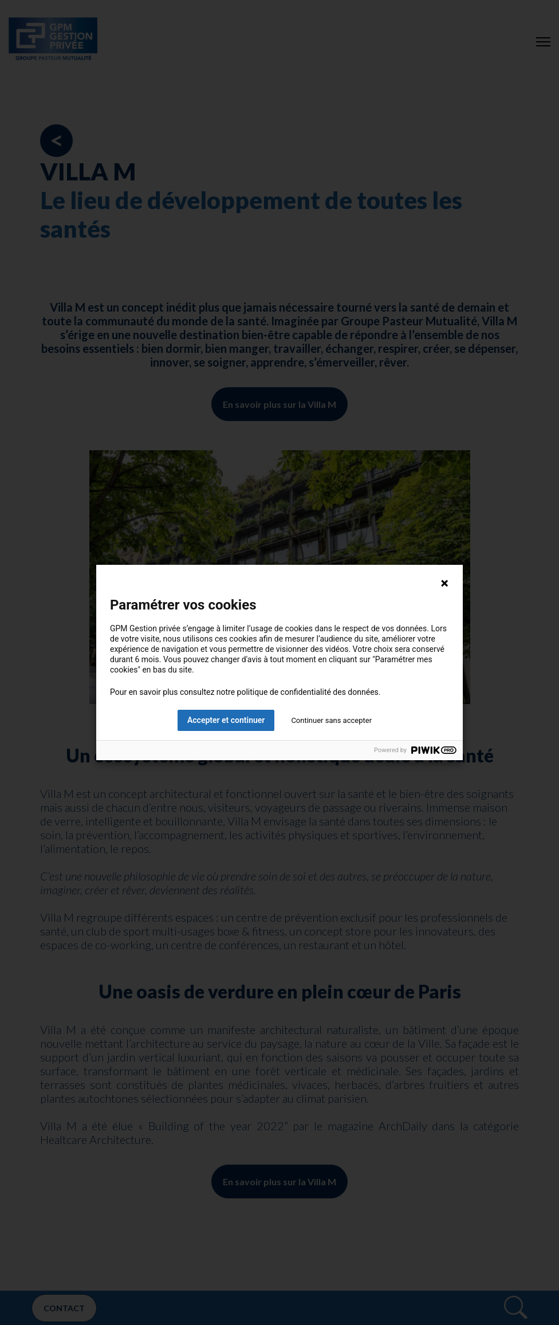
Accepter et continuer (226, 720)
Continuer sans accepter (331, 720)
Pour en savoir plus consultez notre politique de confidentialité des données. (245, 692)
